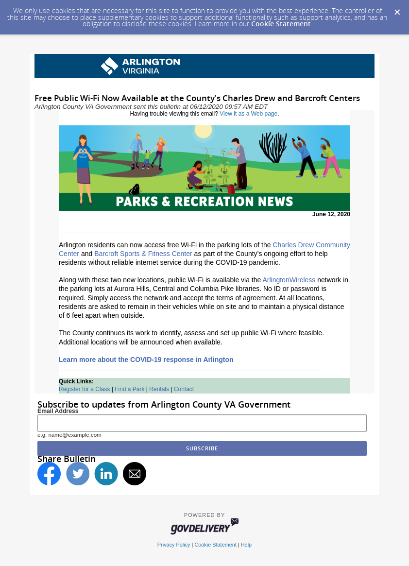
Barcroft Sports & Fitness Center (143, 253)
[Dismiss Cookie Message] (397, 9)
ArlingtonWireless (288, 280)
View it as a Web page (248, 113)
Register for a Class (84, 389)
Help (246, 545)
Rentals (159, 389)
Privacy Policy (173, 545)
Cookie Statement (281, 23)
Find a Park (129, 389)
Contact (184, 389)
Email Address (58, 411)
